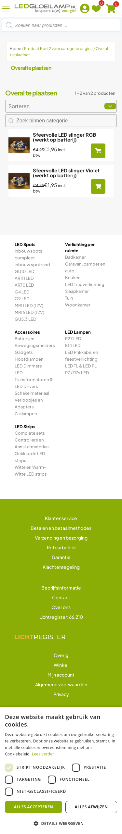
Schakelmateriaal (32, 393)
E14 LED (73, 345)
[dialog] (61, 770)
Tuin (69, 298)
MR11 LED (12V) (29, 305)
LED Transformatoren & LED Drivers (34, 379)
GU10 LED (24, 271)
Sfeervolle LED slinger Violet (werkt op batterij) (66, 172)
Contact (61, 597)
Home (15, 48)
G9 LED (22, 298)
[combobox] (55, 106)
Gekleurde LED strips (30, 457)
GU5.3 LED (25, 319)
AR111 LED (24, 278)
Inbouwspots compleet (28, 254)
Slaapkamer (77, 291)
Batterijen (24, 338)
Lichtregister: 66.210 (61, 617)
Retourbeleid (61, 547)
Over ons (61, 607)
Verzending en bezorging (61, 538)
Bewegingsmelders (35, 345)
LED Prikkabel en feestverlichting (81, 356)
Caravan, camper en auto (85, 267)
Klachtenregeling (61, 567)
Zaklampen (26, 413)
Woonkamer (77, 304)
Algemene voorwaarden (61, 684)
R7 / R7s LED (77, 372)
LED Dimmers (28, 365)
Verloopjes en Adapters (29, 403)
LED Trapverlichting (84, 284)
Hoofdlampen (29, 359)
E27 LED (73, 338)
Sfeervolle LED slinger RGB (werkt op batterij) (64, 137)
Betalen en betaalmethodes (61, 528)
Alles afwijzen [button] (91, 807)
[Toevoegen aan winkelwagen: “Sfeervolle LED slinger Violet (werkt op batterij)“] (98, 186)
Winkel (61, 665)
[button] (61, 823)
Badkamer (75, 257)
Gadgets (24, 352)
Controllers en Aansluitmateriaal (32, 443)
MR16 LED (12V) (29, 312)
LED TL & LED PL (81, 365)
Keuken (73, 277)
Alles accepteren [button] (33, 807)
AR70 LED (24, 285)
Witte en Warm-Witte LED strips (31, 471)
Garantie (61, 557)
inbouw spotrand (32, 264)
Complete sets (30, 433)
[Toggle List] (110, 106)
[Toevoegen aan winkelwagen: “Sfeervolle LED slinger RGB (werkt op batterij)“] (98, 150)
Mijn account (61, 675)
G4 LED (22, 291)
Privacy (61, 694)
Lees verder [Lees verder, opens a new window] (43, 754)
